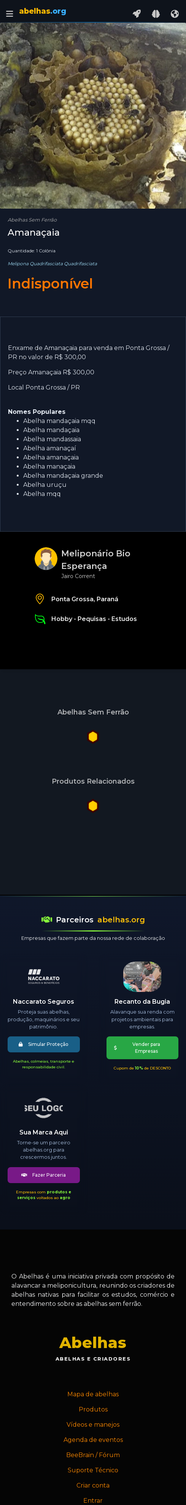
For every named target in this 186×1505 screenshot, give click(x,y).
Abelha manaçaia (49, 466)
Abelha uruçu (45, 484)
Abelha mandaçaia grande (63, 475)
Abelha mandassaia (52, 439)
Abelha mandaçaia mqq (59, 421)
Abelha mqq (42, 493)
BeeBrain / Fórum (93, 1455)
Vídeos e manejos (93, 1424)
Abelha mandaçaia (51, 430)
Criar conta (93, 1485)
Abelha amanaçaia (51, 457)
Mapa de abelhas (93, 1394)
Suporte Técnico (93, 1470)
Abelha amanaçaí (49, 448)
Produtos (93, 1409)
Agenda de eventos (93, 1439)
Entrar (93, 1500)
